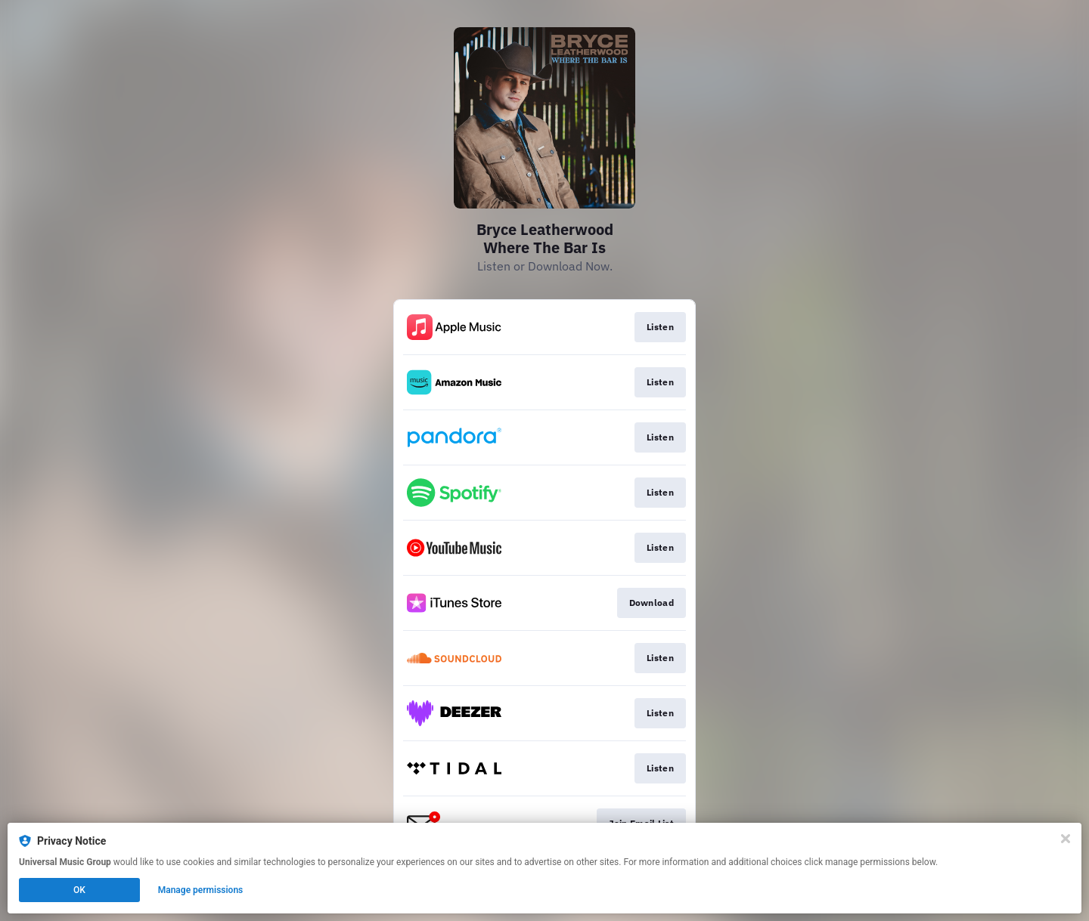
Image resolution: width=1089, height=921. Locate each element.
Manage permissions (201, 890)
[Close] (1065, 839)
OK (79, 890)
